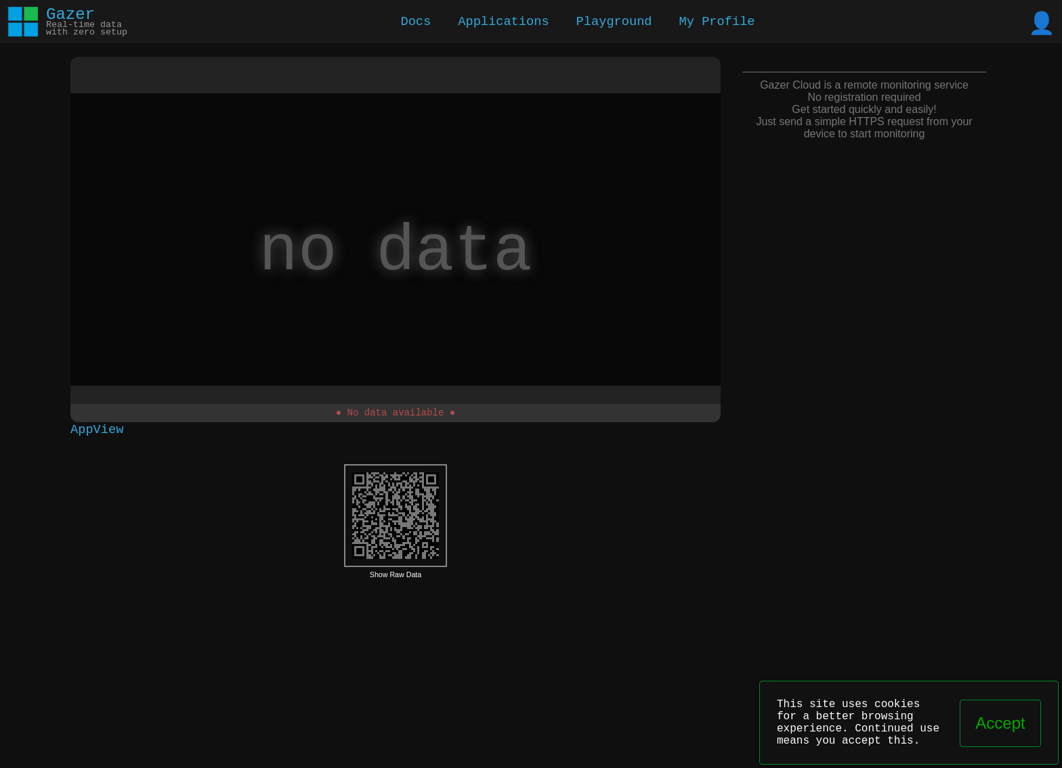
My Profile (717, 22)
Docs (415, 22)
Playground (614, 22)
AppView (96, 430)
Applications (503, 22)
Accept (1000, 723)
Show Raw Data (395, 576)
